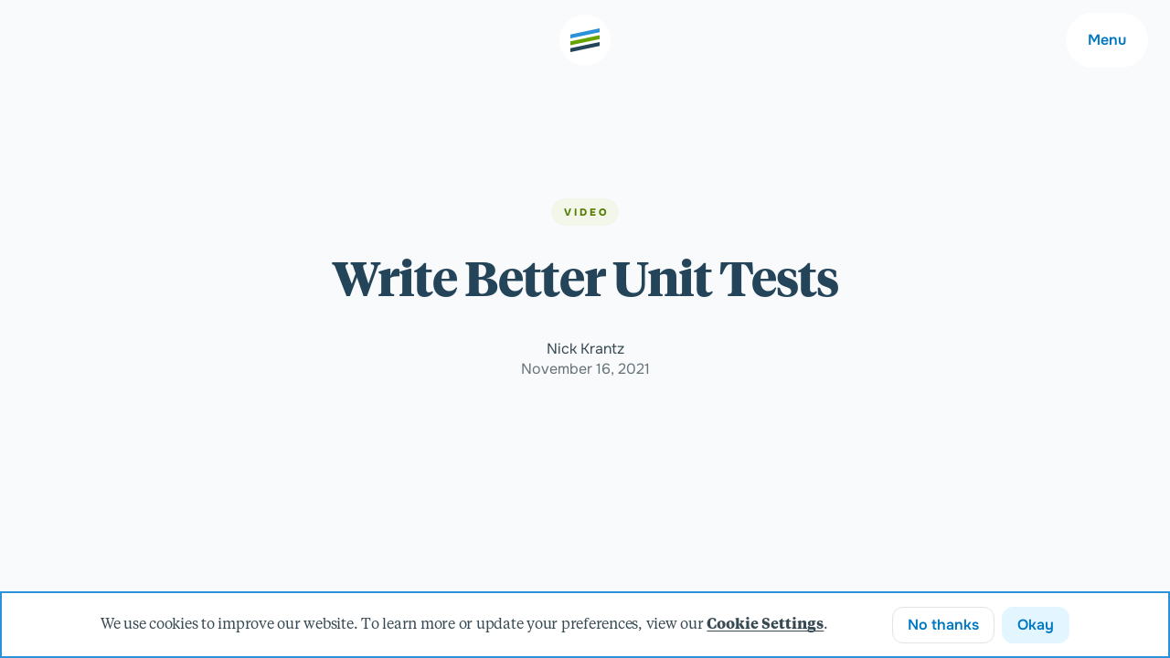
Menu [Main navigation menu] (1107, 39)
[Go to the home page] (585, 40)
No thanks (943, 624)
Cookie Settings (765, 625)
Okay (1035, 624)
